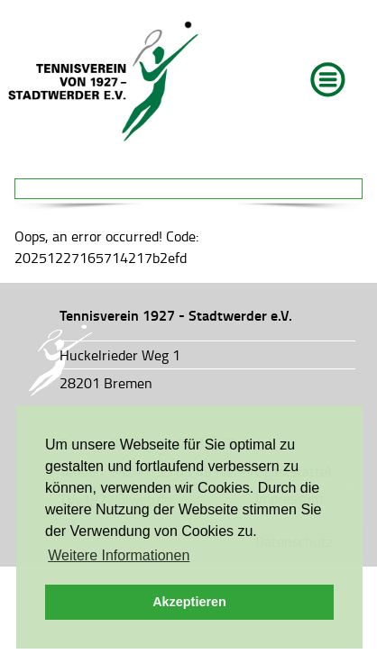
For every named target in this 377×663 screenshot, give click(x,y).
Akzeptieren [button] (189, 602)
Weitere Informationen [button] (118, 555)
